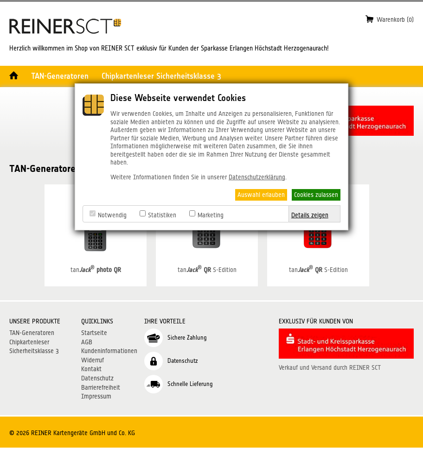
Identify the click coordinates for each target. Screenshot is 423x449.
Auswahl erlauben (261, 194)
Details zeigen (309, 215)
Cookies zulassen (316, 194)
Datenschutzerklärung (257, 177)
